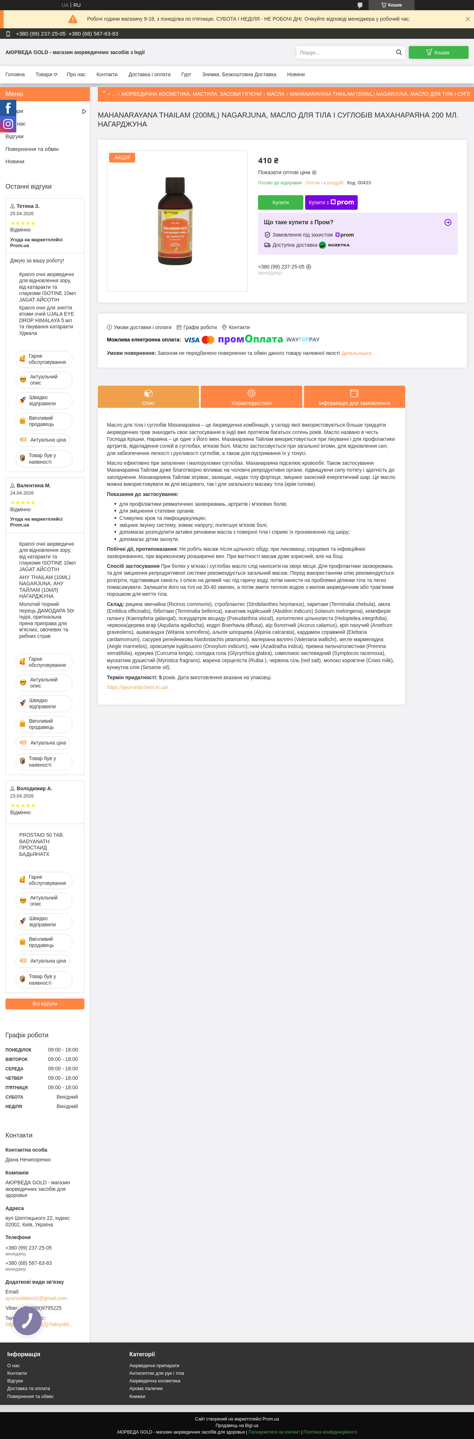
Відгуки (14, 136)
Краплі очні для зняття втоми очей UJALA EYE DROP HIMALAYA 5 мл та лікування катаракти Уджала (46, 320)
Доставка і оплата (149, 74)
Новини (296, 74)
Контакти (106, 74)
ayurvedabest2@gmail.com (36, 1298)
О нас (13, 1365)
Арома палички (146, 1388)
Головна (15, 74)
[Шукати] (398, 52)
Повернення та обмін (32, 149)
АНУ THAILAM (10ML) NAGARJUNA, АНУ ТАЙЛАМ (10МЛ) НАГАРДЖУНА (44, 586)
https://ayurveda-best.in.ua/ (137, 687)
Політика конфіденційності (330, 1432)
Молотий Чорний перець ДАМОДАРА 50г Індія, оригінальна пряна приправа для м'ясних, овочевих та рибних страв (46, 620)
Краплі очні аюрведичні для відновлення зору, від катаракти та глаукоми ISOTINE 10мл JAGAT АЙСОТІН (47, 287)
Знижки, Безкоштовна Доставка (239, 74)
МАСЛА (275, 94)
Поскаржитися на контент (274, 1432)
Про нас (76, 74)
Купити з (331, 202)
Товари (44, 74)
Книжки (137, 1396)
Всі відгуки (45, 1004)
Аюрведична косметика (154, 1380)
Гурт (186, 74)
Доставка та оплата (28, 1388)
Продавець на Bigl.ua (237, 1425)
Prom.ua (271, 1419)
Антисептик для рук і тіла (156, 1373)
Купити (281, 202)
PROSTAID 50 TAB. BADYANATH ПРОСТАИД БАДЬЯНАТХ (41, 844)
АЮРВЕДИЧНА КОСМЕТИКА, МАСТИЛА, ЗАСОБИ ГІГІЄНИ (191, 94)
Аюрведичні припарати (154, 1365)
